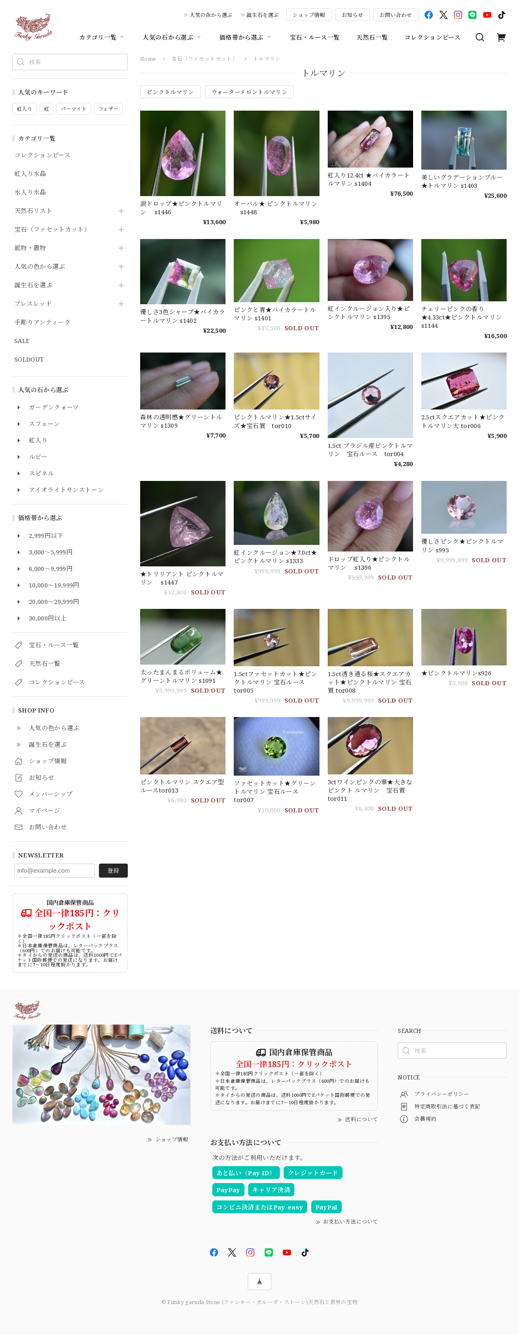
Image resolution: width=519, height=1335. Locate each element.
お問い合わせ (396, 15)
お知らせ (352, 15)
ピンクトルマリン (170, 92)
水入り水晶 (30, 192)
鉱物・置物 (30, 248)
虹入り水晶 (30, 174)
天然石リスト (33, 211)
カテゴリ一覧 (102, 37)
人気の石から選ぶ (173, 37)
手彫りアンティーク (42, 322)
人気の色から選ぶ (211, 15)
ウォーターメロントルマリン (249, 92)
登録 (113, 870)
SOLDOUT (29, 359)
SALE (22, 341)
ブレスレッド (33, 304)
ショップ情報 (309, 15)
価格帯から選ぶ (246, 37)
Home (148, 58)
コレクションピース (432, 37)
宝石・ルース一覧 (315, 37)
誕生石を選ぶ (263, 15)
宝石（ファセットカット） (52, 229)
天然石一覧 (372, 37)
